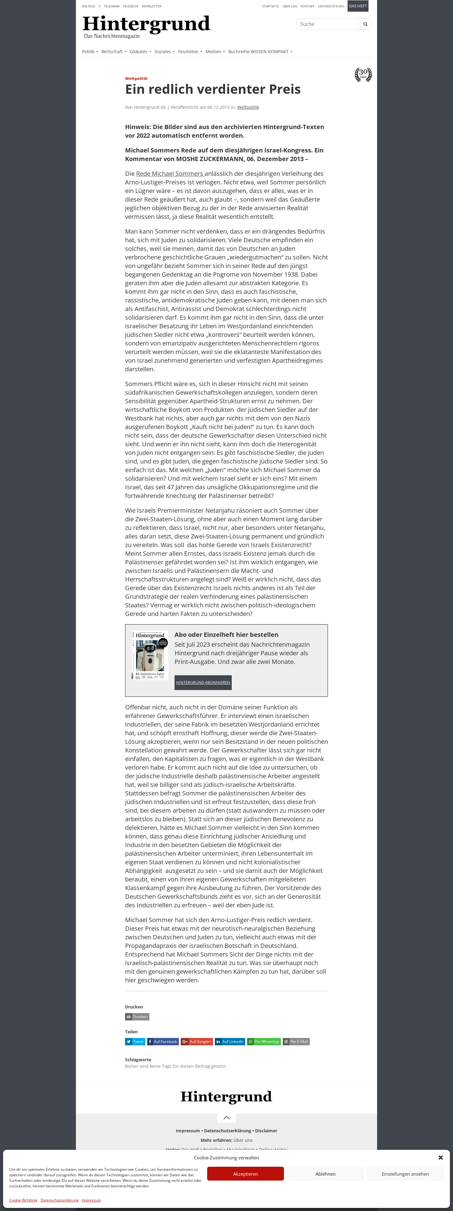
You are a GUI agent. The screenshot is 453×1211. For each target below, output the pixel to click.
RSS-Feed (88, 6)
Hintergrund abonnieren (203, 682)
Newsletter (151, 6)
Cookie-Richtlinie (23, 1200)
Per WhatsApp (263, 1041)
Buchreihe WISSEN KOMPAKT (258, 51)
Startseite (270, 6)
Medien (213, 51)
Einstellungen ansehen (405, 1174)
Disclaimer (266, 1131)
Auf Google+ (196, 1041)
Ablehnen (326, 1174)
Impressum (91, 1200)
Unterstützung (331, 6)
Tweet (134, 1041)
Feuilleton (188, 51)
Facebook (131, 6)
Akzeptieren (245, 1174)
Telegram (112, 6)
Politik (88, 51)
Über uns (289, 6)
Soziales (163, 51)
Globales (139, 51)
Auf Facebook (162, 1041)
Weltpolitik (248, 107)
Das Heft (358, 6)
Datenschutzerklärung (60, 1200)
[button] (441, 1157)
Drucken (136, 1016)
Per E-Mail (295, 1041)
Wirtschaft (112, 51)
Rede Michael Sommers (170, 173)
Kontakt (308, 6)
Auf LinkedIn (229, 1041)
